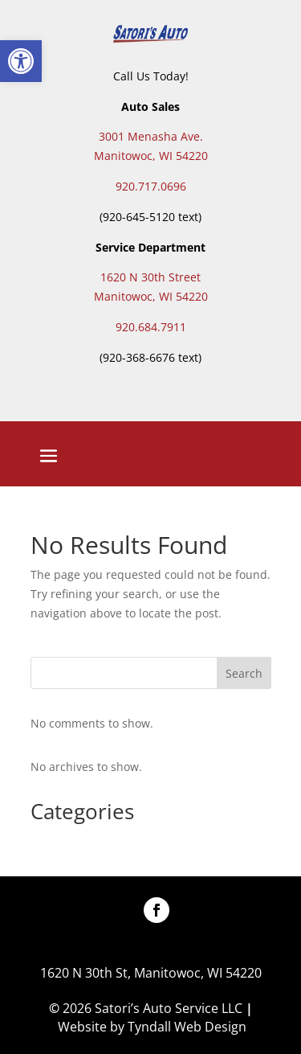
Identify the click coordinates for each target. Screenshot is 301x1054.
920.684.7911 (151, 326)
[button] (21, 61)
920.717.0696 (151, 186)
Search (244, 673)
